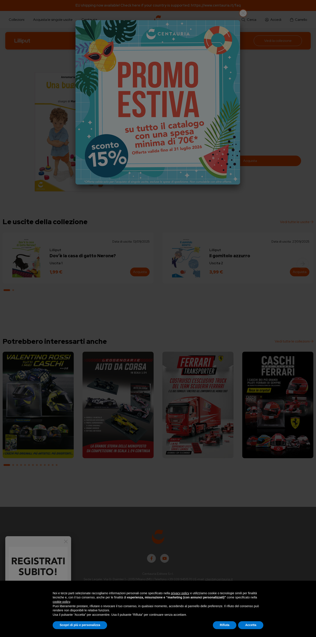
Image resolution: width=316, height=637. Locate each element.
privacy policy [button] (180, 593)
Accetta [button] (250, 625)
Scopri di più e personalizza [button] (80, 625)
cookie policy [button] (61, 601)
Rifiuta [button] (225, 625)
